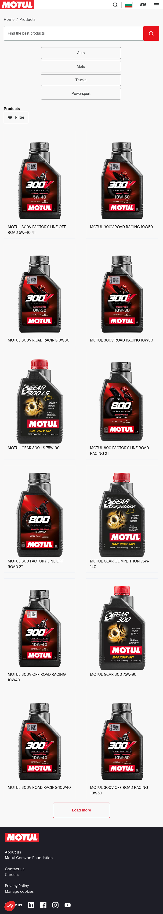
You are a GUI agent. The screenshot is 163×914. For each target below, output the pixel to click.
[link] (39, 221)
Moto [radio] (81, 66)
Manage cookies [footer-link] (19, 891)
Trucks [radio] (80, 80)
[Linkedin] (31, 905)
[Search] (151, 33)
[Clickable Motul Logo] (17, 4)
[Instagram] (55, 905)
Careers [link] (12, 875)
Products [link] (28, 19)
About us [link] (13, 852)
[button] (9, 906)
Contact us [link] (15, 869)
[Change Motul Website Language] (143, 5)
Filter (16, 117)
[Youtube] (67, 905)
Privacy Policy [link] (17, 886)
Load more (81, 810)
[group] (81, 73)
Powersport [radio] (81, 94)
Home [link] (9, 19)
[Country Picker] (129, 4)
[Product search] (115, 4)
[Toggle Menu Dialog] (156, 4)
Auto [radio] (81, 53)
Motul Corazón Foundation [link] (29, 858)
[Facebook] (43, 905)
